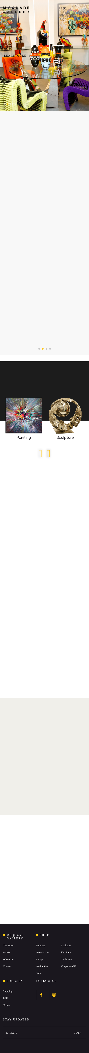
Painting (40, 945)
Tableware (66, 959)
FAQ (5, 997)
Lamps (39, 959)
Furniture (66, 952)
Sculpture (66, 945)
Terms (6, 1005)
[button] (5, 104)
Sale (38, 973)
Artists (6, 952)
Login (62, 7)
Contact (7, 966)
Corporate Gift (68, 966)
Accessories (42, 952)
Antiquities (42, 966)
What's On (8, 959)
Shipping (8, 991)
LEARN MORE (17, 55)
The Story (8, 945)
